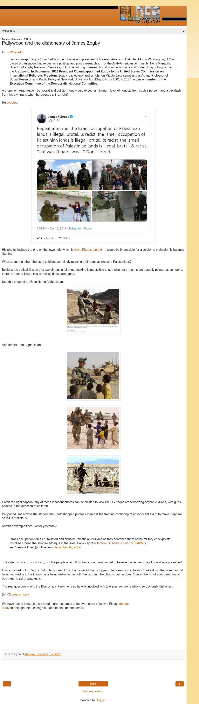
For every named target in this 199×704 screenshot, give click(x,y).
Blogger (101, 700)
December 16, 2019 (66, 547)
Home (93, 684)
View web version (93, 691)
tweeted (12, 102)
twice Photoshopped (88, 249)
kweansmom (19, 594)
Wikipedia (16, 52)
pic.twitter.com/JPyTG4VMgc (127, 543)
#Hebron (100, 543)
